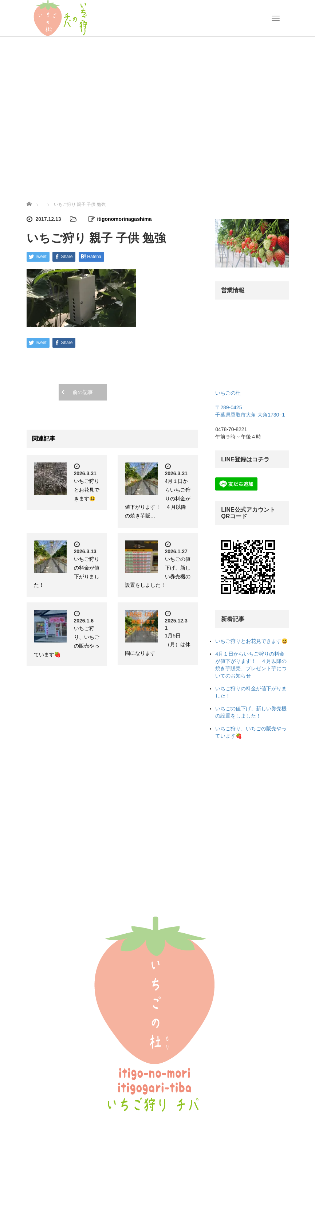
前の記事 (82, 392)
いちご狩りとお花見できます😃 (86, 489)
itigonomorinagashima (124, 219)
